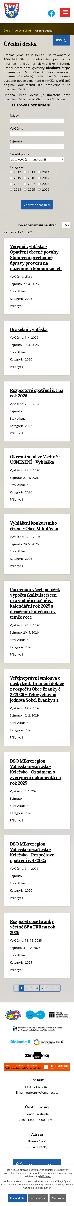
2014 (45, 172)
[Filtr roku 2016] (25, 178)
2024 (17, 189)
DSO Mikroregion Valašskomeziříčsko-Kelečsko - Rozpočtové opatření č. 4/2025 (32, 852)
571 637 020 (41, 1087)
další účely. (45, 1176)
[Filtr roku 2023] (39, 184)
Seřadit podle (19, 154)
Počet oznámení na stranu (38, 225)
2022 (31, 184)
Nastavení (58, 1198)
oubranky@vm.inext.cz (42, 1092)
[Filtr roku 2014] (39, 172)
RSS (61, 40)
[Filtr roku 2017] (39, 178)
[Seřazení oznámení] (37, 159)
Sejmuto (16, 141)
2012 (17, 172)
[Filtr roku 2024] (11, 189)
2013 (31, 172)
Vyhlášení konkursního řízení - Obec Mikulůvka (34, 525)
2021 (17, 184)
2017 (45, 178)
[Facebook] (51, 11)
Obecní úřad (23, 30)
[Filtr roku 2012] (11, 172)
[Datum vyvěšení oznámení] (37, 133)
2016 (31, 178)
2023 (45, 184)
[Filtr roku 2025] (25, 189)
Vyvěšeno (16, 128)
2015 (17, 178)
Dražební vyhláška (29, 329)
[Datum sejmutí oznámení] (37, 146)
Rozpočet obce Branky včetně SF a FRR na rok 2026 (32, 926)
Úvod (7, 30)
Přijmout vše (17, 1198)
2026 (45, 189)
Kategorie (17, 167)
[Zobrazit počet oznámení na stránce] (66, 225)
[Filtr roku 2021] (11, 184)
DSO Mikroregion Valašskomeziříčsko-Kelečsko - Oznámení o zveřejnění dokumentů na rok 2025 (35, 772)
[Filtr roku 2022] (25, 184)
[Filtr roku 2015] (11, 178)
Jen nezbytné (38, 1198)
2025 (31, 189)
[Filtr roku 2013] (25, 172)
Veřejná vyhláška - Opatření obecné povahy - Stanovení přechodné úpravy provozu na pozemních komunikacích (36, 257)
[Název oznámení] (37, 120)
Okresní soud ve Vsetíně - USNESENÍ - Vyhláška (35, 459)
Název (14, 115)
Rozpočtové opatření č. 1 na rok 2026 (36, 393)
